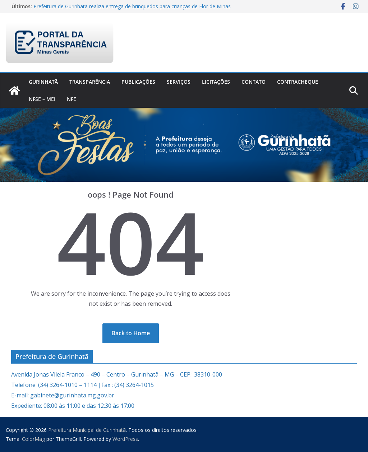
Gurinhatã (43, 81)
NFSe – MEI (42, 99)
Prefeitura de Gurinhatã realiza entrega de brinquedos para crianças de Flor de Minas (132, 6)
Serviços (178, 81)
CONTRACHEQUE (297, 81)
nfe (71, 99)
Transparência (89, 81)
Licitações (216, 81)
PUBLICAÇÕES (138, 81)
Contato (254, 81)
